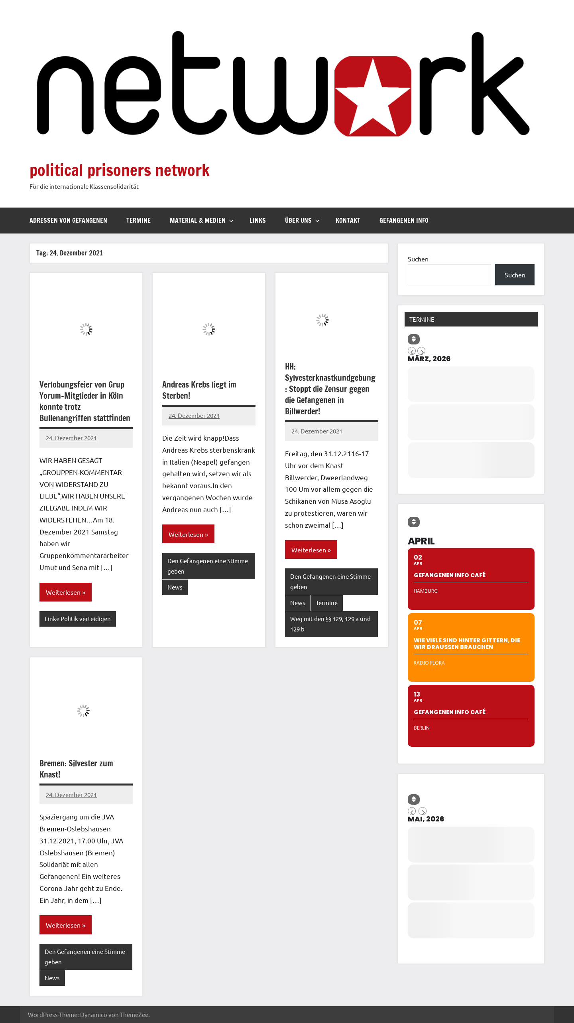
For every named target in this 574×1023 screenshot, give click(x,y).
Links (258, 220)
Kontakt (348, 220)
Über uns (302, 220)
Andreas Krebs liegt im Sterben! (199, 390)
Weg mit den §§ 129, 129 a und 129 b (330, 624)
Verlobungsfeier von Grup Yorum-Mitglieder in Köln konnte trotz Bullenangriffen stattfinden (84, 401)
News (175, 587)
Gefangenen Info (404, 220)
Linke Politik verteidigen (78, 618)
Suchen (418, 259)
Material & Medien (202, 220)
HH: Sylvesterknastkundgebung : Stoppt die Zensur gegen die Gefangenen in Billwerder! (330, 389)
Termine (138, 220)
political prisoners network (119, 169)
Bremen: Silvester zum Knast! (76, 769)
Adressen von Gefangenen (68, 220)
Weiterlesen (63, 592)
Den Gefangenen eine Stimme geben (207, 566)
